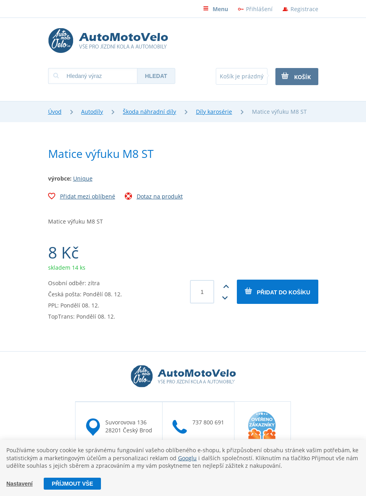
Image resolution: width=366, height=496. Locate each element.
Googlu (187, 458)
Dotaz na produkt (154, 197)
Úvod (55, 111)
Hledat (156, 76)
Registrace (304, 9)
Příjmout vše (72, 483)
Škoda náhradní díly (149, 111)
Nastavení (19, 483)
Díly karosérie (214, 111)
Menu (215, 9)
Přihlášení (259, 9)
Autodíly (92, 111)
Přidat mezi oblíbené (81, 197)
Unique (83, 178)
